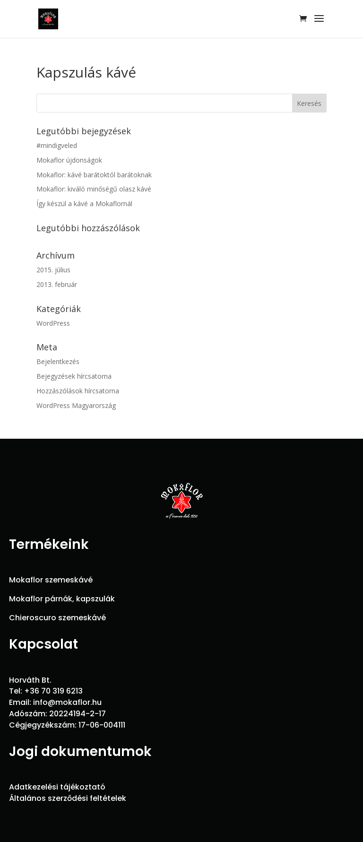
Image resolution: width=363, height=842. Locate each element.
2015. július (53, 269)
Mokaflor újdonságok (69, 160)
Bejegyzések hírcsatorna (74, 376)
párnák (58, 598)
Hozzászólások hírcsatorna (77, 390)
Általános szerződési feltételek (67, 798)
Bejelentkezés (57, 361)
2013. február (56, 284)
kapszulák (95, 598)
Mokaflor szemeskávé (51, 579)
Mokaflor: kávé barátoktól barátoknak (94, 174)
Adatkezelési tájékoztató (57, 786)
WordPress (53, 323)
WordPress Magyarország (76, 405)
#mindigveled (56, 145)
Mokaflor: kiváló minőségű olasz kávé (93, 188)
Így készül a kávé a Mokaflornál (84, 203)
